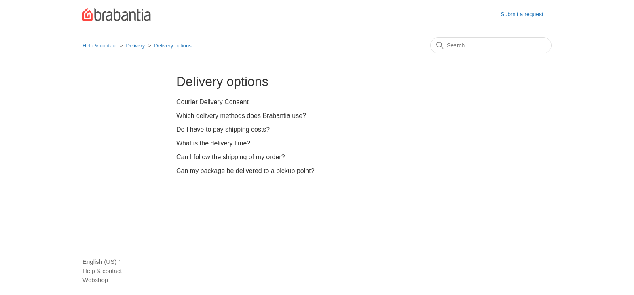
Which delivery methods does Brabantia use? (241, 115)
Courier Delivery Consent (212, 101)
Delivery (135, 46)
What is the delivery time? (213, 143)
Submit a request (522, 14)
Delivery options (173, 46)
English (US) (101, 261)
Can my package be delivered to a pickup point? (245, 170)
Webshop (95, 279)
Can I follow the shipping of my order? (230, 157)
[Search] (491, 45)
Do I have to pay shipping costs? (223, 129)
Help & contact (99, 46)
